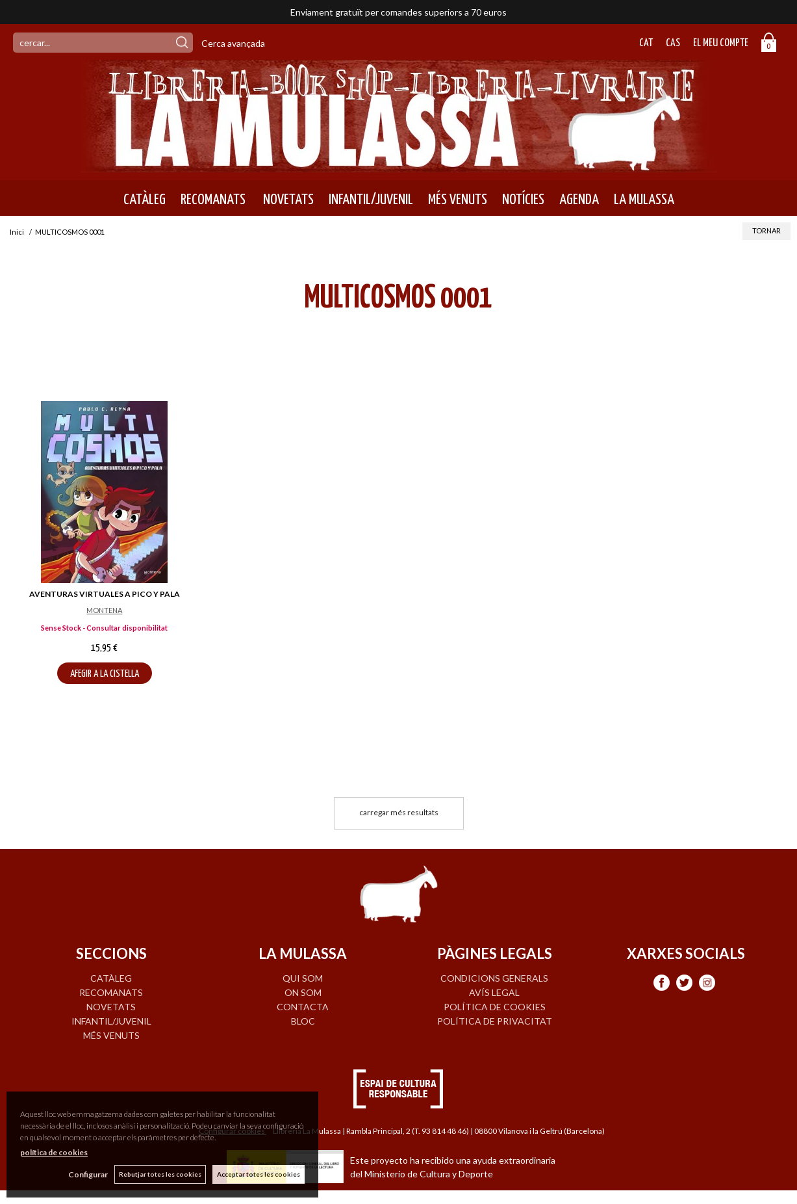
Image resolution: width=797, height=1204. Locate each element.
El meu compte (720, 43)
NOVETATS (287, 199)
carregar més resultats (398, 812)
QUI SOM (303, 978)
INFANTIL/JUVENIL (371, 199)
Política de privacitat (494, 1021)
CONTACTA (303, 1006)
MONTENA (104, 610)
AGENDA (579, 199)
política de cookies (54, 1152)
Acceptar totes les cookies (258, 1174)
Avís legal (494, 992)
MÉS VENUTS (457, 199)
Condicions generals (494, 978)
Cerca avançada (233, 43)
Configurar (88, 1174)
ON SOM (303, 992)
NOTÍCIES (523, 199)
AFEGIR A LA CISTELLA (104, 674)
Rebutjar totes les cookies (160, 1174)
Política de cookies (495, 1006)
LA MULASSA (644, 199)
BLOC (303, 1021)
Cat (646, 43)
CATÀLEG (144, 199)
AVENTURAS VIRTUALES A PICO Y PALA (104, 594)
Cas (673, 43)
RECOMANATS (213, 199)
